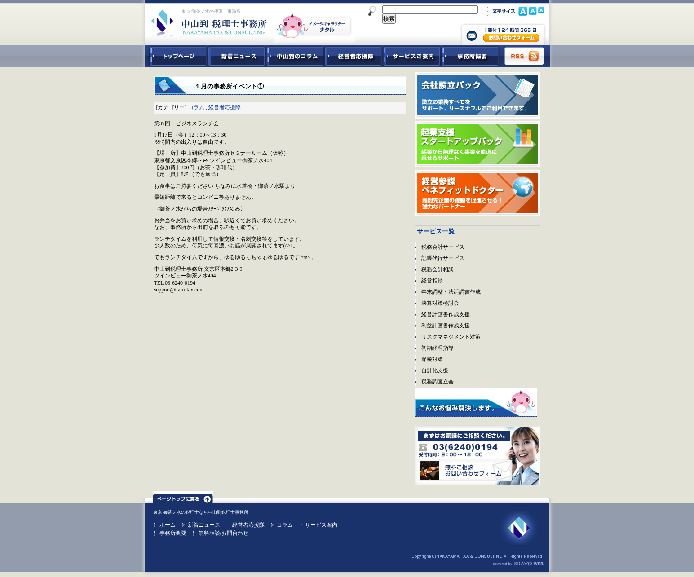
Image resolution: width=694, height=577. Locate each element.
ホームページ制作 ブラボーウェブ (518, 564)
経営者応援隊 (224, 107)
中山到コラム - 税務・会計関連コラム (295, 56)
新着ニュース (237, 56)
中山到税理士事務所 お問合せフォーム (503, 33)
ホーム (167, 525)
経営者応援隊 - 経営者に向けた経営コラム (353, 56)
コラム (196, 107)
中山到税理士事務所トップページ (177, 56)
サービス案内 (321, 525)
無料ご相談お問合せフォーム (477, 455)
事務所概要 (470, 56)
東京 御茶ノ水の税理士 (176, 512)
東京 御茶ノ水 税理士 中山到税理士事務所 (209, 23)
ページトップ (183, 497)
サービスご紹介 (412, 56)
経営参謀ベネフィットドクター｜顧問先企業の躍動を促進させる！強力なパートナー (477, 193)
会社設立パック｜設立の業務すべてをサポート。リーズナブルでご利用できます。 (477, 95)
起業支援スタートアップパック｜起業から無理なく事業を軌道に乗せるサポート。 (477, 144)
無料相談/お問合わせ (223, 533)
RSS (525, 56)
